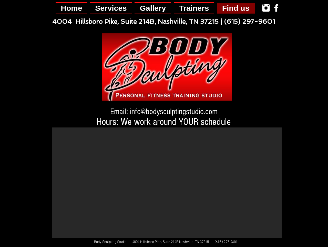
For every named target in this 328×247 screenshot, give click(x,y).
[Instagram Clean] (266, 8)
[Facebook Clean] (276, 8)
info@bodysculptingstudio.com (174, 111)
